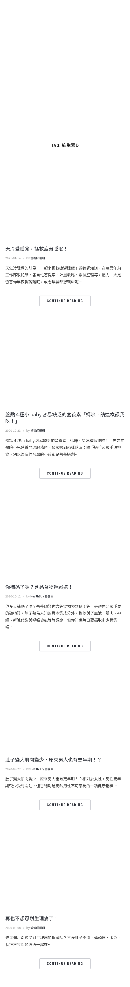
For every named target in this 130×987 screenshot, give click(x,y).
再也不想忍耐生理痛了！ (31, 918)
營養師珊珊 (37, 258)
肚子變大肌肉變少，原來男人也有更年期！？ (53, 759)
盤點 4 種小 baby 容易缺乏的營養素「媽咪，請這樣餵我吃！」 (64, 417)
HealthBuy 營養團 (41, 596)
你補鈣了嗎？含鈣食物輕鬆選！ (39, 586)
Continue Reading (65, 301)
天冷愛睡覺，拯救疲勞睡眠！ (36, 248)
